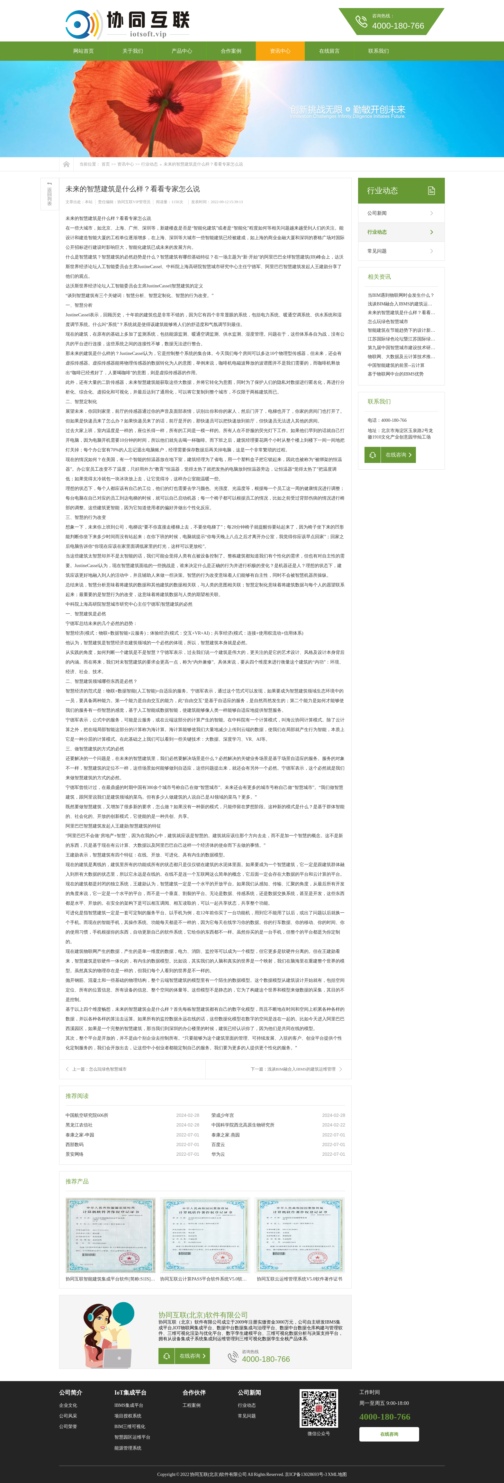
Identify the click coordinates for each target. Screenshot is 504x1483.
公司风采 (68, 1416)
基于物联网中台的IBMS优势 (396, 374)
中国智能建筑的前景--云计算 (396, 365)
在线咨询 (389, 1434)
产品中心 (182, 51)
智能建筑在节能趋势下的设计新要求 (404, 330)
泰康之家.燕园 (226, 1135)
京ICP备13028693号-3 (306, 1474)
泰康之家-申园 (80, 1135)
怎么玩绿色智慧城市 (388, 321)
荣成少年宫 (223, 1115)
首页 (106, 164)
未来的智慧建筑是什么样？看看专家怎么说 (203, 164)
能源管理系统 (127, 1448)
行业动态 (149, 164)
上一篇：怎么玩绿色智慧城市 (99, 1069)
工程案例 (192, 1405)
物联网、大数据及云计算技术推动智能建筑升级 (415, 356)
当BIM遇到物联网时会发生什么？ (401, 295)
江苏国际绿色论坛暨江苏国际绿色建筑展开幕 (413, 339)
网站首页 (83, 51)
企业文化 (68, 1405)
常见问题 (377, 251)
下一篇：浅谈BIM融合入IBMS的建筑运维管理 (293, 1069)
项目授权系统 (127, 1416)
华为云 (218, 1154)
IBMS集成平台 (128, 1405)
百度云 (218, 1144)
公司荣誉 (68, 1426)
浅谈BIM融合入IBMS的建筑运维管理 (404, 304)
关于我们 (132, 51)
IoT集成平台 (130, 1392)
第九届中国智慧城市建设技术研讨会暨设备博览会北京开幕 (426, 347)
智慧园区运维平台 (132, 1437)
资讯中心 (280, 51)
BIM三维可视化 (129, 1426)
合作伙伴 (194, 1392)
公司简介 (70, 1392)
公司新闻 (377, 213)
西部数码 (75, 1144)
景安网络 (75, 1154)
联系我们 (378, 51)
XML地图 (337, 1474)
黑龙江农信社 (79, 1125)
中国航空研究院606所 (87, 1115)
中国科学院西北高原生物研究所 (243, 1125)
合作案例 (231, 51)
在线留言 (329, 51)
